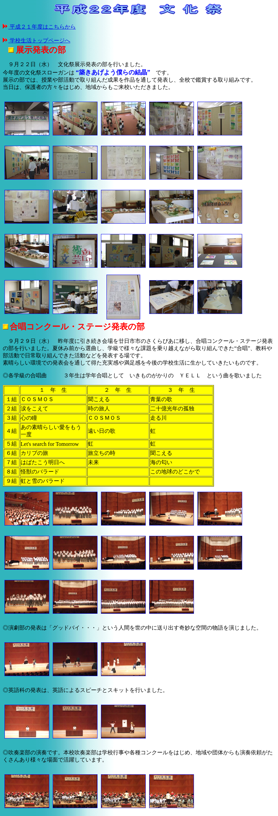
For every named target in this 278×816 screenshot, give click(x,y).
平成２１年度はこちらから (42, 27)
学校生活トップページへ (39, 40)
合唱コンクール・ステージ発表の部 (77, 326)
